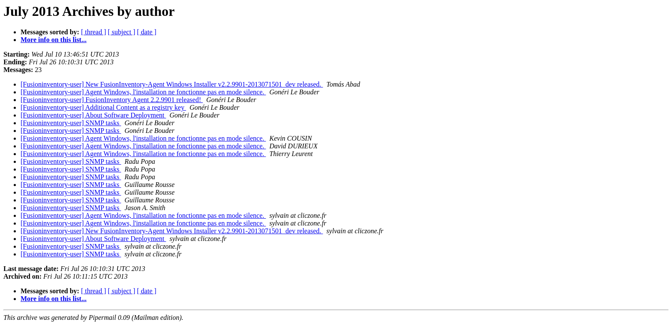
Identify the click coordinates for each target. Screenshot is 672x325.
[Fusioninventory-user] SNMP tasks (71, 122)
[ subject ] (121, 32)
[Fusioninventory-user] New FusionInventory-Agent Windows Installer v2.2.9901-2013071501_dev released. (172, 84)
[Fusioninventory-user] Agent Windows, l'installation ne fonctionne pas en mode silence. (143, 92)
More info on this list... (54, 39)
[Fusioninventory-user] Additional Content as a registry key (103, 107)
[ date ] (146, 32)
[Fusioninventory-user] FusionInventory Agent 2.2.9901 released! (112, 99)
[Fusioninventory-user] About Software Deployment (93, 115)
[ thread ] (93, 32)
